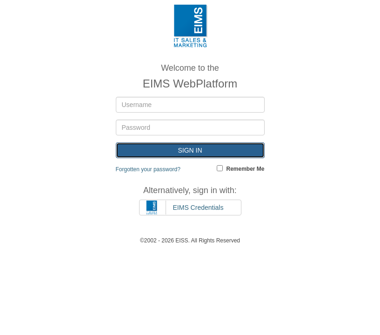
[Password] (190, 127)
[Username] (190, 105)
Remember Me (245, 168)
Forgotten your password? (148, 169)
